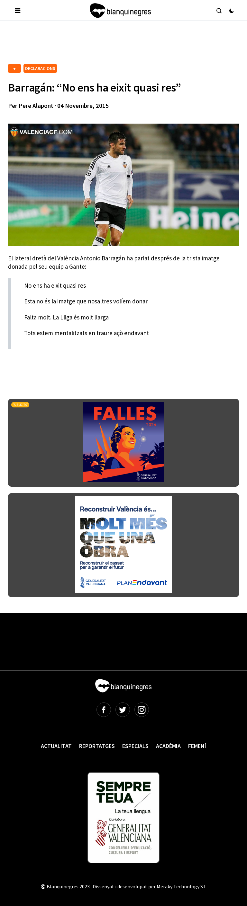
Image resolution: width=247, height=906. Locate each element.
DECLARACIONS (40, 68)
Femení (197, 746)
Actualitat (56, 746)
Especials (135, 746)
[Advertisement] (125, 44)
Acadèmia (168, 746)
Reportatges (97, 746)
